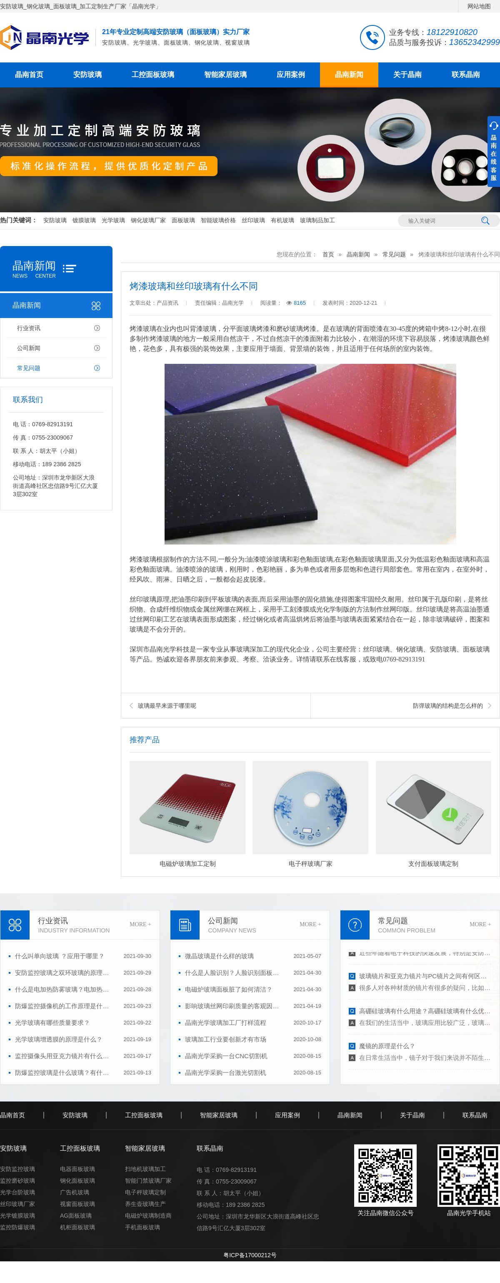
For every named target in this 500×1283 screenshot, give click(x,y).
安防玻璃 (87, 75)
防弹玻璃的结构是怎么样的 (448, 705)
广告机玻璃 (74, 1192)
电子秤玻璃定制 (145, 1192)
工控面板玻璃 (153, 75)
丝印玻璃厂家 (17, 1204)
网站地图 (479, 6)
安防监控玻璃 (17, 1169)
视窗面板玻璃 (77, 1204)
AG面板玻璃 (76, 1215)
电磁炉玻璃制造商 (148, 1215)
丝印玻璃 (253, 220)
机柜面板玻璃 (77, 1227)
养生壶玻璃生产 (145, 1204)
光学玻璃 (113, 220)
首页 (328, 254)
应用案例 (291, 75)
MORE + (140, 924)
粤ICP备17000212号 (250, 1255)
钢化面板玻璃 (77, 1180)
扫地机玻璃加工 (145, 1169)
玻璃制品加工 (317, 220)
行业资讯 (28, 328)
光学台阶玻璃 (17, 1192)
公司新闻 (28, 348)
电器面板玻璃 (77, 1169)
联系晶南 (466, 75)
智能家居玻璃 (225, 75)
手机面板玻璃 (142, 1227)
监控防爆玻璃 (17, 1227)
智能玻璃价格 (218, 220)
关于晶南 (407, 75)
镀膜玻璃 (84, 220)
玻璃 (343, 328)
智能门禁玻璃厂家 (148, 1180)
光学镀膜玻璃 (17, 1215)
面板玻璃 (183, 220)
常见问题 (28, 368)
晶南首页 (29, 75)
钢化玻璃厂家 (148, 220)
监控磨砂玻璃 (17, 1180)
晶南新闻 (349, 75)
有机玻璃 (282, 220)
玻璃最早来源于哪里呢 (167, 705)
